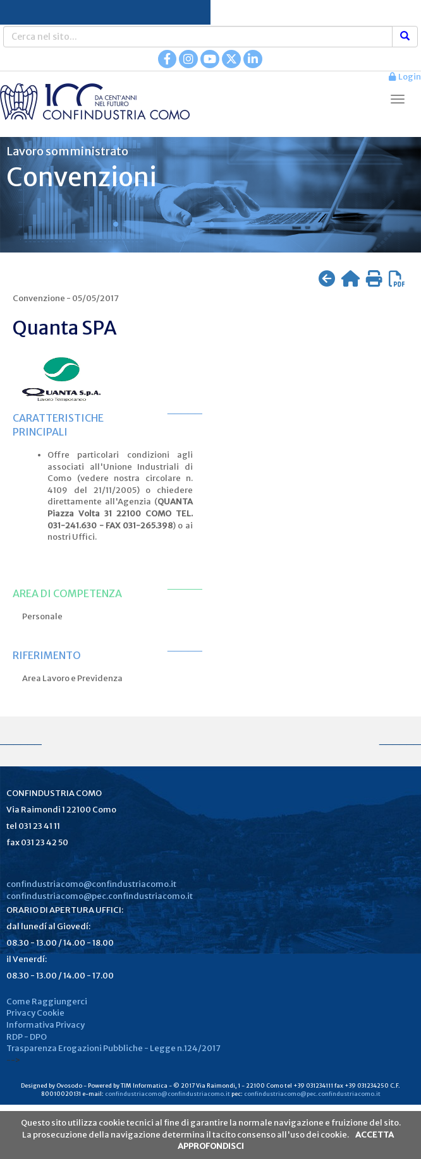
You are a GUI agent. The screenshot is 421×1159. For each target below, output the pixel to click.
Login (405, 76)
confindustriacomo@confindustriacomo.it (91, 884)
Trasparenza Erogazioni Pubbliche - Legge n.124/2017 (113, 1048)
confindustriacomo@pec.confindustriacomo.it (99, 896)
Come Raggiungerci (46, 1001)
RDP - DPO (26, 1036)
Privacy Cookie (35, 1012)
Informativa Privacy (45, 1024)
